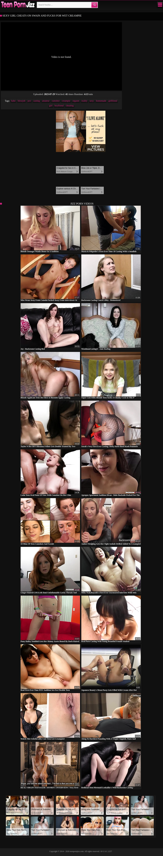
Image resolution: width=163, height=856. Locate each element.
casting (36, 101)
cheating (70, 105)
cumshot (55, 101)
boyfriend (59, 105)
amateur (45, 101)
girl (50, 105)
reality (84, 101)
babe (13, 101)
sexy (92, 101)
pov (29, 101)
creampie (66, 101)
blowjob (21, 101)
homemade (101, 101)
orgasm (75, 101)
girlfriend (112, 101)
